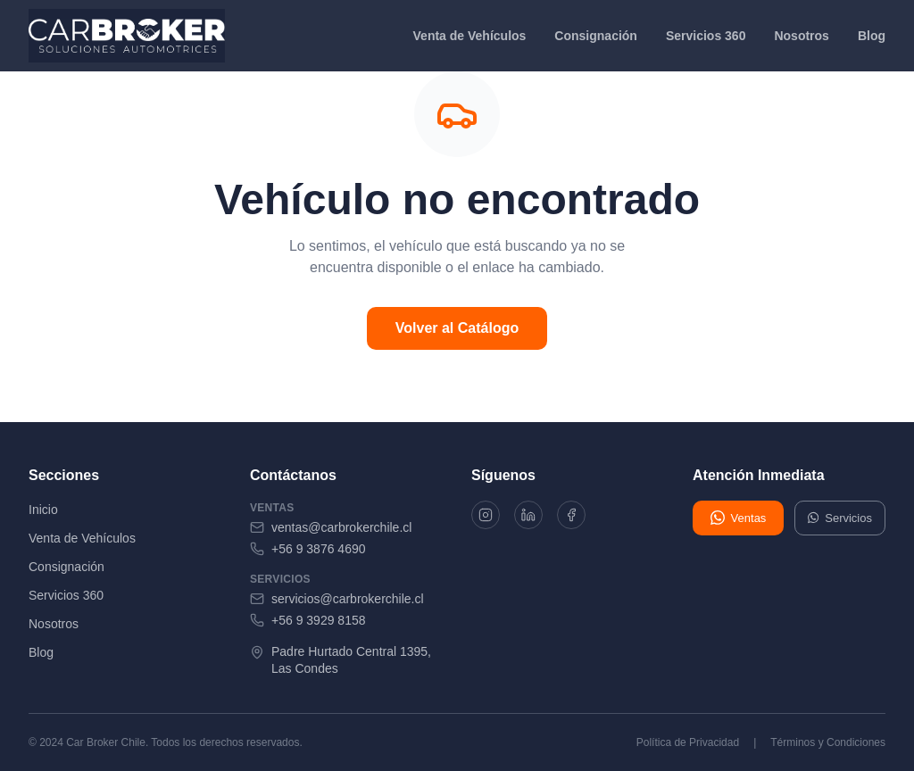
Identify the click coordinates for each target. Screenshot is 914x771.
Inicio (43, 509)
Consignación (595, 36)
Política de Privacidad (687, 742)
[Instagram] (487, 517)
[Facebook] (580, 517)
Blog (871, 36)
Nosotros (801, 36)
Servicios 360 (706, 36)
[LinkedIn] (534, 517)
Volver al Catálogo (457, 328)
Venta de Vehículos (470, 36)
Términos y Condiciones (827, 742)
